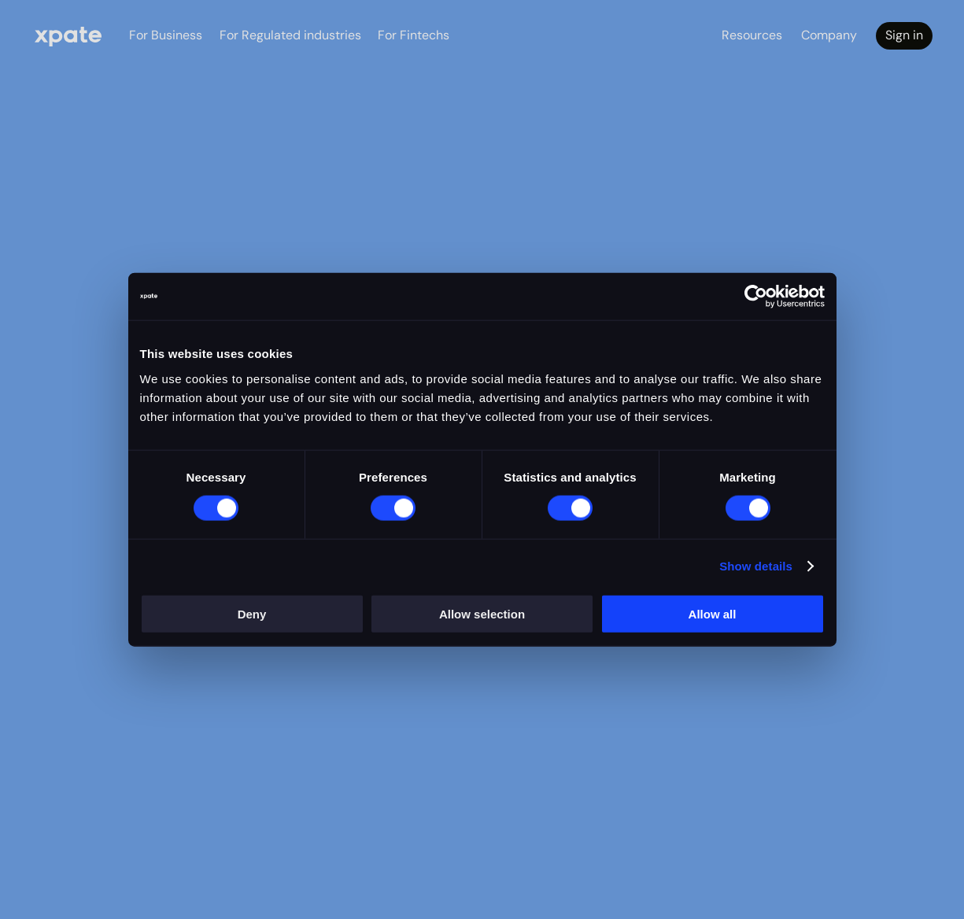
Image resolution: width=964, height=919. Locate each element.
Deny (252, 613)
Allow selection (482, 613)
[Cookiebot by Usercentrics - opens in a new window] (756, 296)
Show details (755, 566)
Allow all (713, 613)
